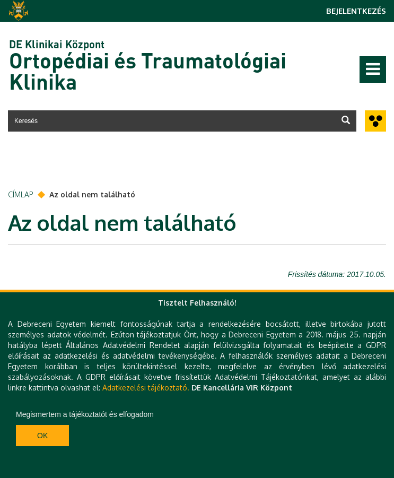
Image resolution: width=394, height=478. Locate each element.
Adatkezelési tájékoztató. (145, 387)
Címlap (20, 194)
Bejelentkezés (356, 11)
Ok (42, 435)
